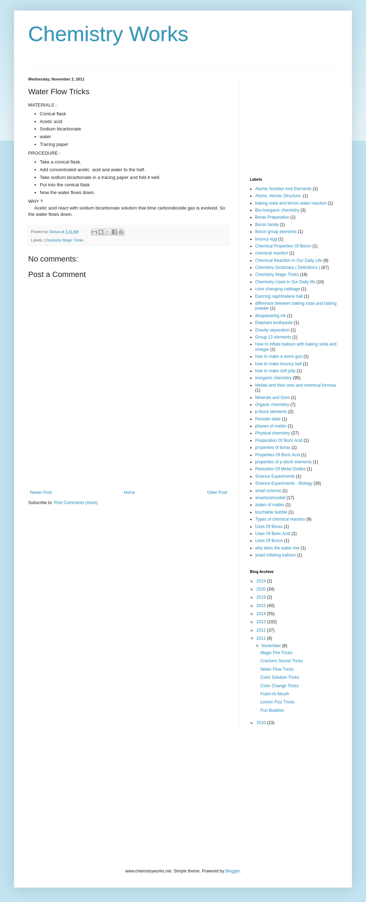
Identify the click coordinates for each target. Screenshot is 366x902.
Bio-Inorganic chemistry (277, 210)
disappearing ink (270, 315)
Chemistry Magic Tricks (64, 240)
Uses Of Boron (269, 540)
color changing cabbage (277, 288)
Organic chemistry (272, 404)
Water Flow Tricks (277, 669)
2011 (262, 638)
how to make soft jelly (275, 370)
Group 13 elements (273, 337)
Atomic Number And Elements (283, 188)
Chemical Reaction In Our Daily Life (288, 260)
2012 (262, 630)
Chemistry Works (108, 34)
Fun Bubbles (272, 710)
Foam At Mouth (274, 693)
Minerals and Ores (272, 397)
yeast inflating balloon (275, 555)
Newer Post (41, 492)
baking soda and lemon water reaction (291, 203)
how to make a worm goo (278, 356)
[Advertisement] (128, 459)
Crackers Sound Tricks (281, 660)
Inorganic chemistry (273, 377)
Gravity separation (272, 330)
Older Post (217, 492)
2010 (262, 722)
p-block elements (271, 411)
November (271, 645)
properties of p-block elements (283, 461)
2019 (262, 597)
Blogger (232, 871)
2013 (262, 621)
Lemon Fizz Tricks (277, 702)
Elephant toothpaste (274, 322)
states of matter (269, 504)
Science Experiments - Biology (284, 483)
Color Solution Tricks (279, 677)
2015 (262, 605)
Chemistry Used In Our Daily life (285, 281)
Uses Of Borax (269, 526)
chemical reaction (271, 253)
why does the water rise (277, 548)
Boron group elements (276, 231)
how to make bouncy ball (278, 363)
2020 (262, 589)
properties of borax (272, 447)
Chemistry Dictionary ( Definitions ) (287, 267)
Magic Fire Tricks (276, 652)
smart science (268, 490)
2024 (262, 581)
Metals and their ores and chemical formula (295, 385)
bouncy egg (266, 239)
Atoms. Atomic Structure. (278, 195)
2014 (262, 613)
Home (129, 492)
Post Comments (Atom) (76, 502)
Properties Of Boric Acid (277, 454)
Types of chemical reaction (280, 519)
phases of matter (270, 426)
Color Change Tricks (279, 685)
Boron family (267, 224)
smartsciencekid (270, 497)
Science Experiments (275, 476)
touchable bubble (271, 512)
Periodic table (268, 419)
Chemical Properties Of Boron (283, 246)
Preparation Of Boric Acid (279, 440)
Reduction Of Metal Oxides (280, 468)
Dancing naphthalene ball (279, 296)
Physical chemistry (272, 433)
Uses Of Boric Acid (272, 533)
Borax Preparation (272, 217)
